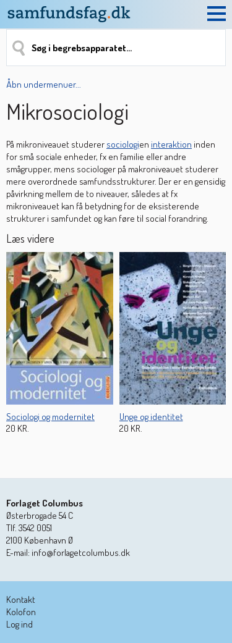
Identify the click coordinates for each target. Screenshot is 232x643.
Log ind (19, 624)
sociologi (122, 144)
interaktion (171, 144)
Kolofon (21, 612)
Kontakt (20, 599)
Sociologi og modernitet (50, 416)
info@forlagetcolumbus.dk (81, 552)
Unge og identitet (151, 416)
